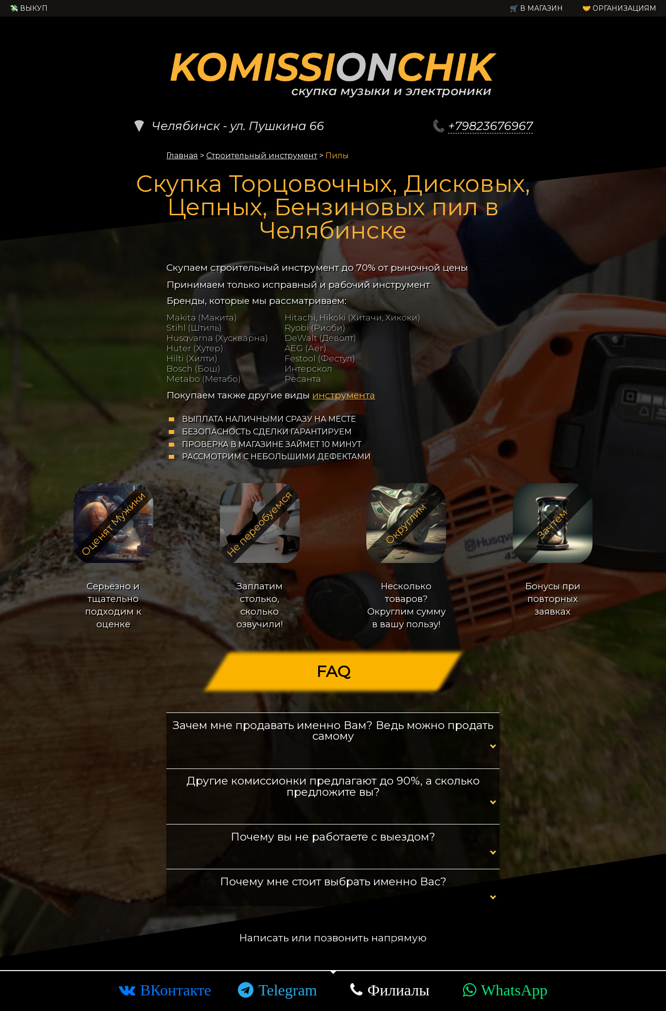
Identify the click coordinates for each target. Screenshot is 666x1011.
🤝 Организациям (619, 8)
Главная (182, 155)
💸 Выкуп (29, 8)
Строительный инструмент (261, 155)
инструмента (343, 395)
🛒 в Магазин (536, 8)
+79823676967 (490, 126)
